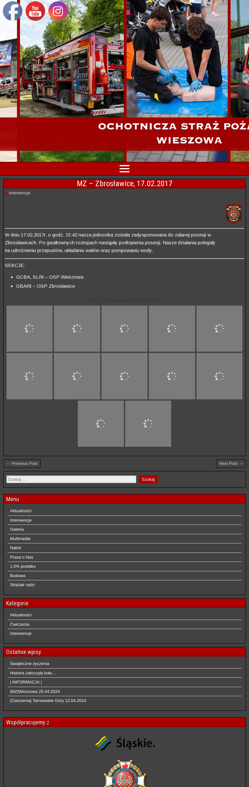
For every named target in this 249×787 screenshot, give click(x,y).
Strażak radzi (22, 584)
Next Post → (231, 463)
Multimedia (20, 538)
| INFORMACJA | (26, 682)
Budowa (17, 575)
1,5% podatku (23, 566)
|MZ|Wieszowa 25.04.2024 (35, 691)
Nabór (15, 547)
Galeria (17, 529)
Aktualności (20, 510)
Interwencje (19, 192)
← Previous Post (22, 463)
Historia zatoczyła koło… (33, 673)
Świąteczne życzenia (29, 663)
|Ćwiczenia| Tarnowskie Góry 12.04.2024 (48, 700)
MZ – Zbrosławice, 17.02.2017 (124, 183)
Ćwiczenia (19, 624)
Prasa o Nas (21, 557)
